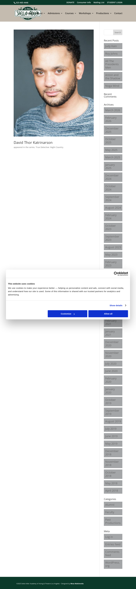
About (39, 13)
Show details (116, 305)
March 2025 (112, 157)
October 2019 (110, 401)
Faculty (109, 512)
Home (30, 13)
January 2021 (110, 333)
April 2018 (111, 490)
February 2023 (111, 263)
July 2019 (110, 429)
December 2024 (112, 177)
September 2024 (112, 198)
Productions (102, 13)
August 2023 (113, 247)
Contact (118, 13)
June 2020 (111, 371)
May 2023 (111, 254)
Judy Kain (111, 46)
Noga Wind (112, 86)
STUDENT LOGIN (114, 3)
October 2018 (110, 474)
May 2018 (111, 483)
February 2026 (111, 119)
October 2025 (110, 140)
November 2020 (112, 354)
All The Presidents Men (112, 64)
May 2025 (111, 150)
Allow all (108, 314)
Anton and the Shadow (112, 76)
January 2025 (110, 166)
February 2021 (111, 322)
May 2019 (111, 443)
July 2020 (110, 363)
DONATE (70, 3)
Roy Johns (111, 53)
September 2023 (112, 238)
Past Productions (113, 521)
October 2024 (110, 187)
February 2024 (111, 216)
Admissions (54, 13)
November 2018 (112, 463)
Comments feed (112, 553)
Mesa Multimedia (77, 584)
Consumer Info (84, 3)
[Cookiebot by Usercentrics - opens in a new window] (116, 274)
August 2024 (113, 207)
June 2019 (111, 436)
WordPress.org (112, 564)
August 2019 (113, 421)
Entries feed (112, 544)
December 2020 (112, 343)
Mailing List (99, 3)
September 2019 (112, 412)
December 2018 (112, 452)
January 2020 (110, 390)
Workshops (85, 13)
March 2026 (112, 110)
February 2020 (111, 380)
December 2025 (112, 130)
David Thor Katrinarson (33, 142)
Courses (69, 13)
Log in (109, 537)
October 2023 (110, 227)
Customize (68, 314)
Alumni (109, 505)
